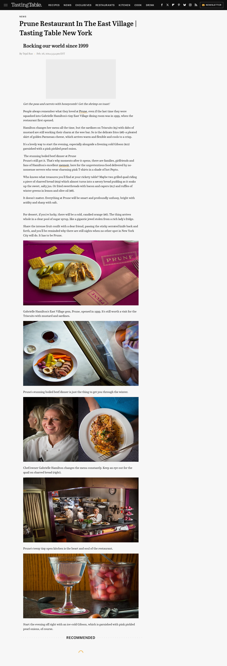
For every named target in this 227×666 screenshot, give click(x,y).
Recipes (54, 5)
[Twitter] (167, 5)
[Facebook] (161, 5)
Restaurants (105, 5)
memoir (64, 165)
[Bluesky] (184, 5)
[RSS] (196, 5)
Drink (150, 5)
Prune (83, 111)
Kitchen (124, 5)
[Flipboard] (173, 5)
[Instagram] (190, 5)
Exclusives (83, 5)
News (67, 5)
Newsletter (211, 4)
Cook (138, 5)
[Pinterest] (178, 5)
